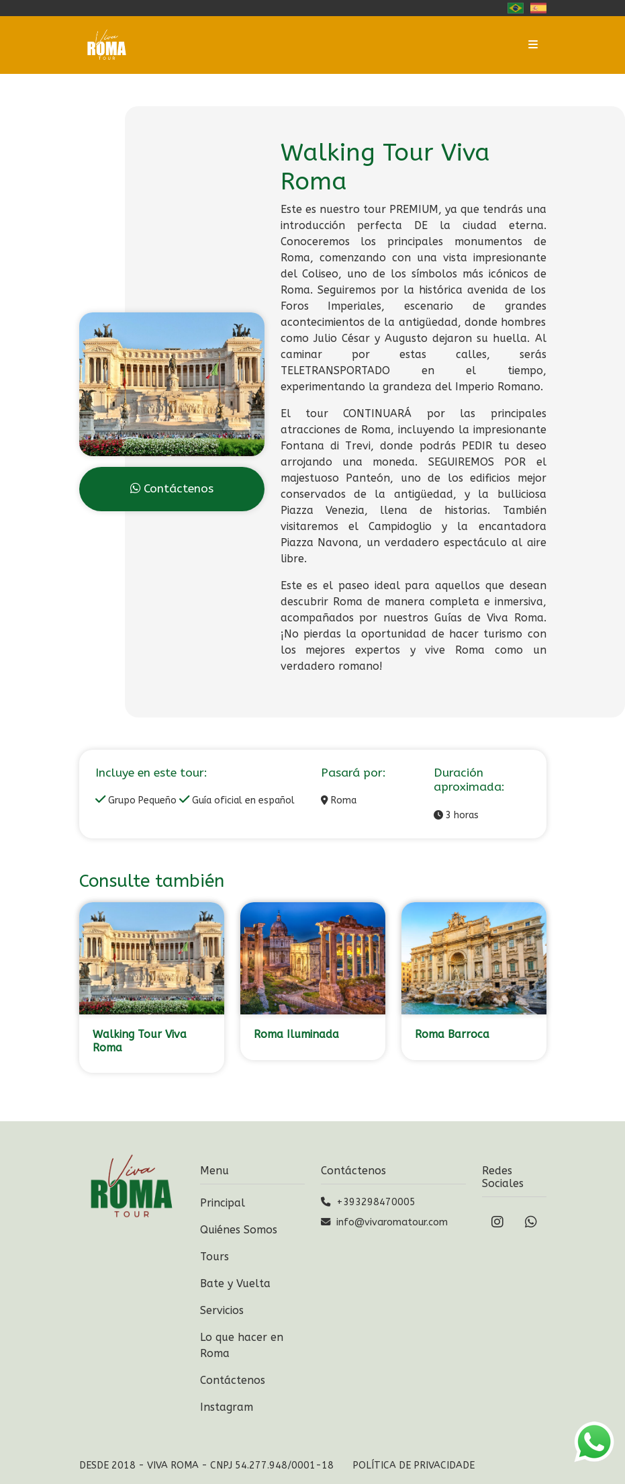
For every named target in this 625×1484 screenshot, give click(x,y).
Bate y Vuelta (235, 1283)
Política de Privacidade (413, 1465)
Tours (214, 1256)
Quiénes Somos (238, 1229)
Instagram (226, 1407)
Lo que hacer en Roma (241, 1345)
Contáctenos (171, 489)
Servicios (222, 1310)
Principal (222, 1202)
